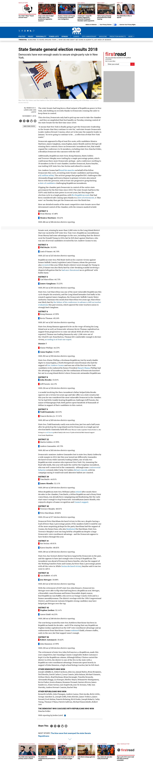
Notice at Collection (91, 24)
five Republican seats (81, 195)
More (131, 36)
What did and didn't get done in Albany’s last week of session (84, 39)
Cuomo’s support (81, 502)
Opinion (64, 36)
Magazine (103, 36)
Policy (30, 36)
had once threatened (70, 270)
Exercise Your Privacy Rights (127, 24)
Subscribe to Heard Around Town (42, 39)
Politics (22, 36)
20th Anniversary (89, 36)
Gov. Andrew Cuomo (55, 365)
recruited (46, 265)
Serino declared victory (71, 566)
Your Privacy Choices (108, 25)
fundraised (71, 529)
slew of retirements (86, 197)
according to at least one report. (58, 339)
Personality (41, 36)
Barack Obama (84, 368)
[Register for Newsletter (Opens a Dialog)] (132, 64)
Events (76, 36)
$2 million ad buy (47, 175)
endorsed (75, 630)
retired (78, 491)
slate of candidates (47, 183)
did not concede (80, 470)
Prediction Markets (117, 36)
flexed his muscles (66, 170)
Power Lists (54, 36)
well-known (49, 432)
